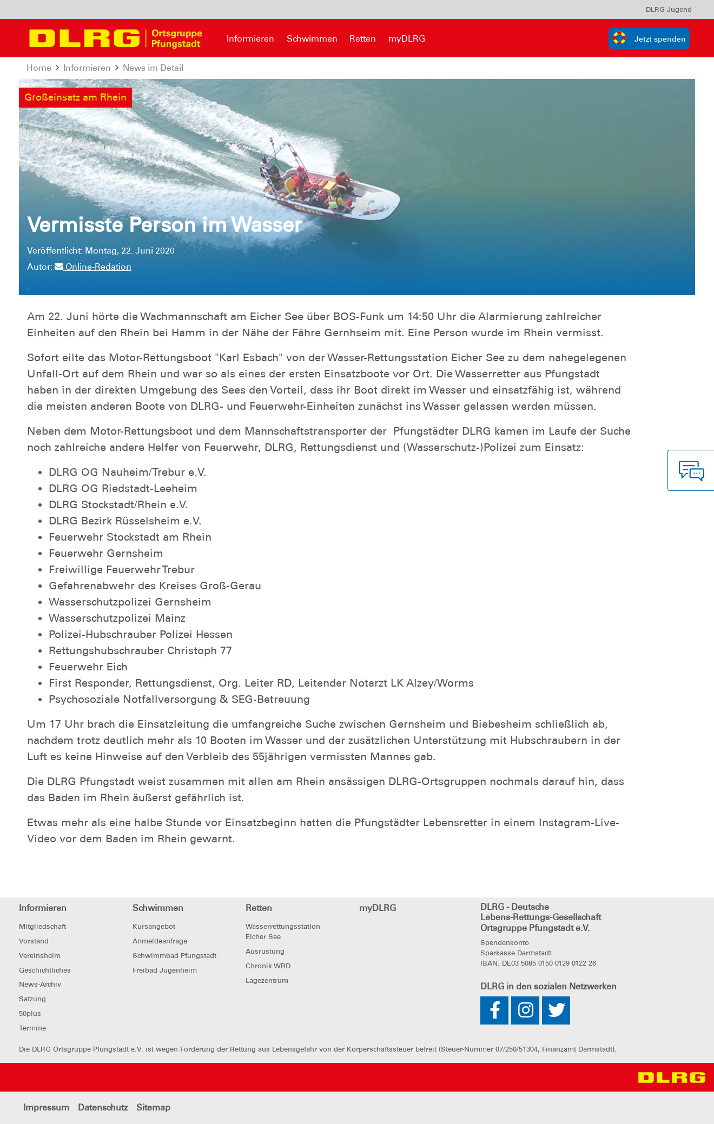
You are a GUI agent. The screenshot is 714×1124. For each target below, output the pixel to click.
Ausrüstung (265, 951)
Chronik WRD (268, 966)
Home (39, 68)
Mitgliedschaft (42, 926)
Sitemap (153, 1107)
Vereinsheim (40, 956)
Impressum (46, 1107)
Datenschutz (103, 1107)
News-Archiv (40, 984)
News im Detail (153, 68)
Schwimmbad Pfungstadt (174, 956)
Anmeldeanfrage (160, 941)
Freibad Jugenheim (165, 970)
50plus (30, 1013)
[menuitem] (669, 9)
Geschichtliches (45, 970)
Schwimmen (312, 39)
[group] (649, 38)
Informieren (250, 39)
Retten (362, 39)
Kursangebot (154, 926)
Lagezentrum (267, 980)
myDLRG (406, 39)
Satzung (32, 999)
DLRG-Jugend (669, 9)
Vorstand (34, 941)
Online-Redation (93, 267)
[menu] (669, 9)
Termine (32, 1028)
